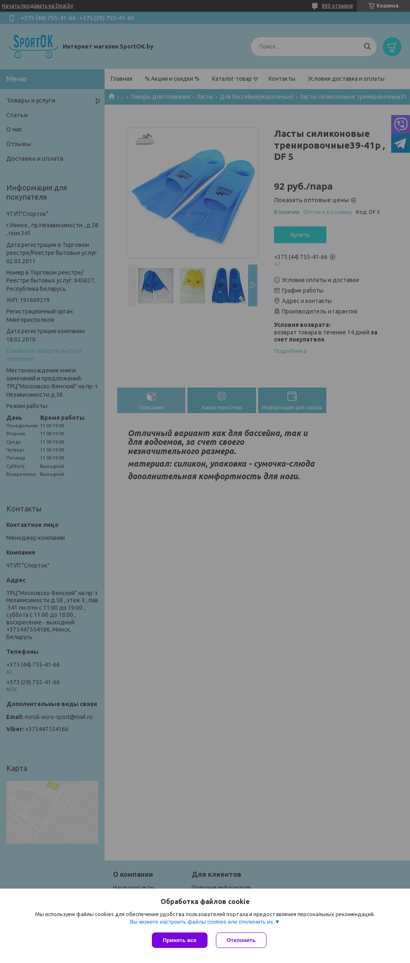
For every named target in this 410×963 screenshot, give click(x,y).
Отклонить (241, 940)
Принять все (180, 940)
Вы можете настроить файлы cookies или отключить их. (202, 922)
